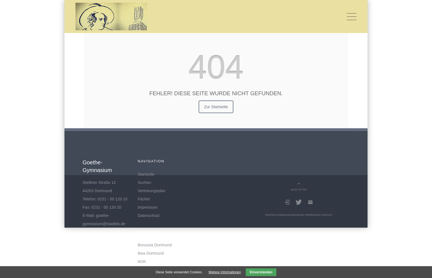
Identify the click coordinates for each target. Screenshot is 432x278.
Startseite (146, 174)
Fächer (144, 199)
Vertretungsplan (152, 191)
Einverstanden (261, 272)
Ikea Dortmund (151, 253)
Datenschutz (149, 215)
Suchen (144, 182)
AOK (142, 261)
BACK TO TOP (299, 189)
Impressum (147, 207)
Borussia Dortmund (155, 245)
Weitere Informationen (225, 272)
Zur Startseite (216, 107)
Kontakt (327, 215)
